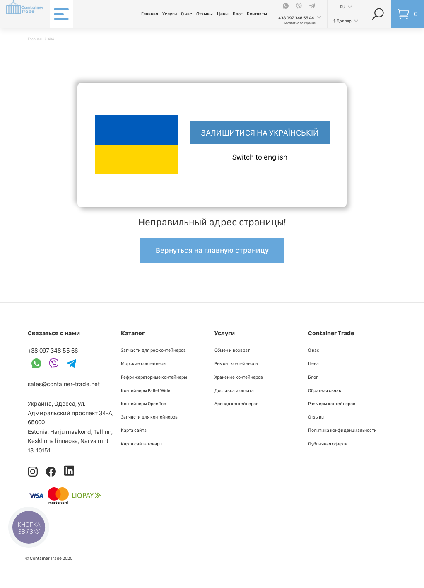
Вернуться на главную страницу (212, 250)
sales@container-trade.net (64, 384)
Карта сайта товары (142, 444)
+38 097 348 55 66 (53, 350)
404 (51, 38)
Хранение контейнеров (238, 377)
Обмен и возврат (232, 350)
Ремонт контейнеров (236, 363)
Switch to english (259, 156)
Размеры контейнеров (331, 404)
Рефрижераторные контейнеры (154, 377)
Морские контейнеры (143, 363)
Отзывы (204, 14)
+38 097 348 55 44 (296, 18)
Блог (238, 14)
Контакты (257, 14)
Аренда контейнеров (236, 404)
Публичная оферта (327, 444)
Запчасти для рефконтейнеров (153, 350)
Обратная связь (324, 390)
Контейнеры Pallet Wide (145, 390)
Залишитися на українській (260, 133)
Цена (313, 363)
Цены (223, 14)
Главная (149, 14)
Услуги (169, 14)
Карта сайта (134, 430)
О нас (186, 14)
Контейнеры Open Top (143, 404)
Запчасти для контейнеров (149, 417)
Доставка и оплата (234, 390)
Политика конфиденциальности (342, 430)
